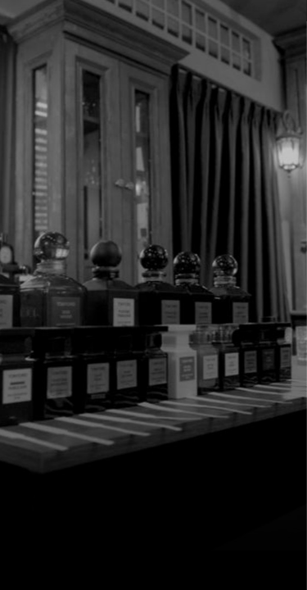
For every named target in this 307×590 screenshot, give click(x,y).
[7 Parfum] (153, 42)
